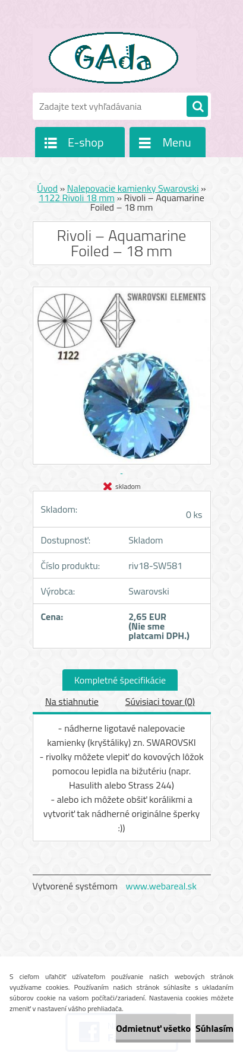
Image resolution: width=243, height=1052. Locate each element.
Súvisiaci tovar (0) (160, 701)
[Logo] (114, 58)
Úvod (47, 188)
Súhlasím (214, 1028)
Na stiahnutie (72, 701)
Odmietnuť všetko (153, 1028)
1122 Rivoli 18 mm (77, 197)
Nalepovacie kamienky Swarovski (133, 188)
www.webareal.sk (161, 886)
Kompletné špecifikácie (120, 680)
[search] (197, 107)
